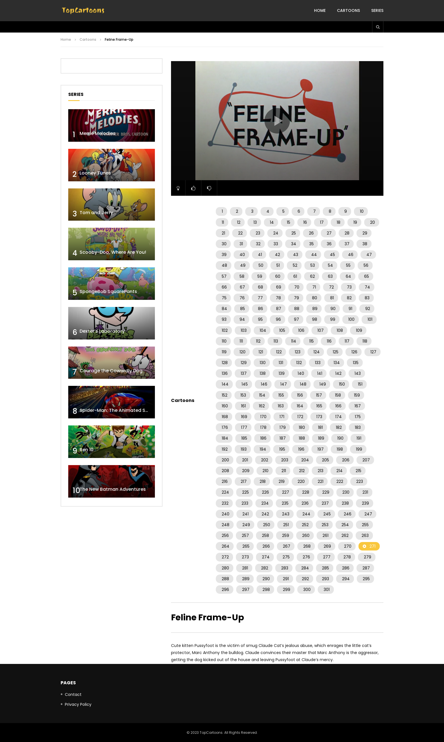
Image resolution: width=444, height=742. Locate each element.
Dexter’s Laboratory (102, 331)
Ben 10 (86, 449)
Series (377, 10)
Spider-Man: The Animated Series (118, 410)
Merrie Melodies (98, 133)
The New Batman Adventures (113, 489)
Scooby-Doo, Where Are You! (113, 252)
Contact (73, 694)
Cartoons (348, 10)
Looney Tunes (95, 173)
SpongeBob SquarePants (108, 291)
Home (320, 10)
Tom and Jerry (96, 212)
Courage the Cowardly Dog (111, 370)
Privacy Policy (78, 704)
